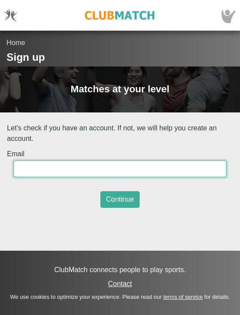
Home (16, 42)
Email (15, 154)
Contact (120, 283)
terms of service (182, 297)
